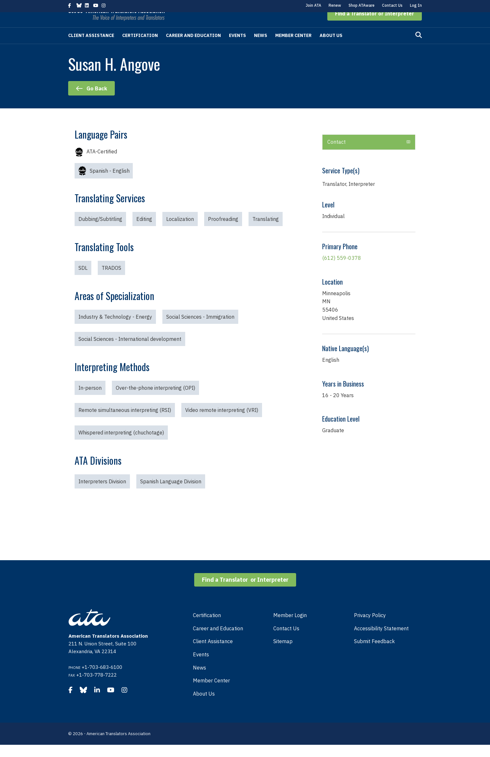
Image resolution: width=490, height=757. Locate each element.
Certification (140, 47)
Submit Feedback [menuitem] (374, 653)
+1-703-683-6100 (102, 679)
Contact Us (392, 5)
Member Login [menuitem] (290, 627)
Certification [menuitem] (207, 627)
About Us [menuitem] (204, 706)
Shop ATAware (362, 5)
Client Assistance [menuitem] (213, 653)
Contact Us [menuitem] (286, 640)
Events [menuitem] (201, 666)
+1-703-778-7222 (96, 687)
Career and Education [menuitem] (218, 640)
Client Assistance (91, 47)
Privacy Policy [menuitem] (370, 627)
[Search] (418, 47)
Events (237, 47)
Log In (416, 5)
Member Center (293, 47)
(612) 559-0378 (341, 270)
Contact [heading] (336, 154)
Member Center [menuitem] (211, 692)
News (260, 47)
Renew (335, 5)
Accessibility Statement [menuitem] (381, 640)
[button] (374, 26)
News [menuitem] (199, 680)
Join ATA (313, 5)
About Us (331, 47)
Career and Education (193, 47)
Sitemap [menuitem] (283, 653)
